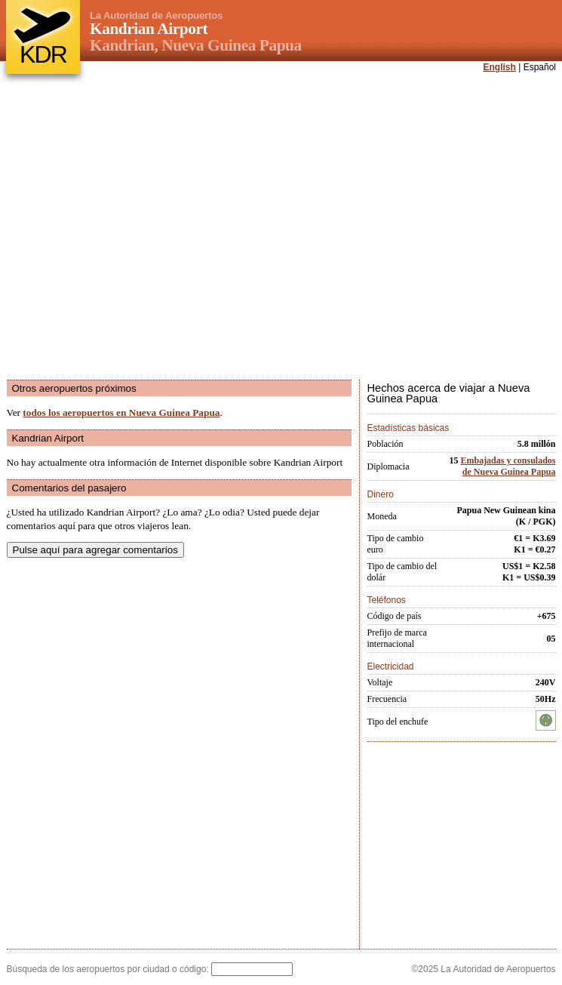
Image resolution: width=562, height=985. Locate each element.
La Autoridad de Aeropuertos (156, 15)
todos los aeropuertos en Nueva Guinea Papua (121, 412)
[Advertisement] (148, 227)
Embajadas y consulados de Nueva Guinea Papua (507, 466)
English (500, 67)
